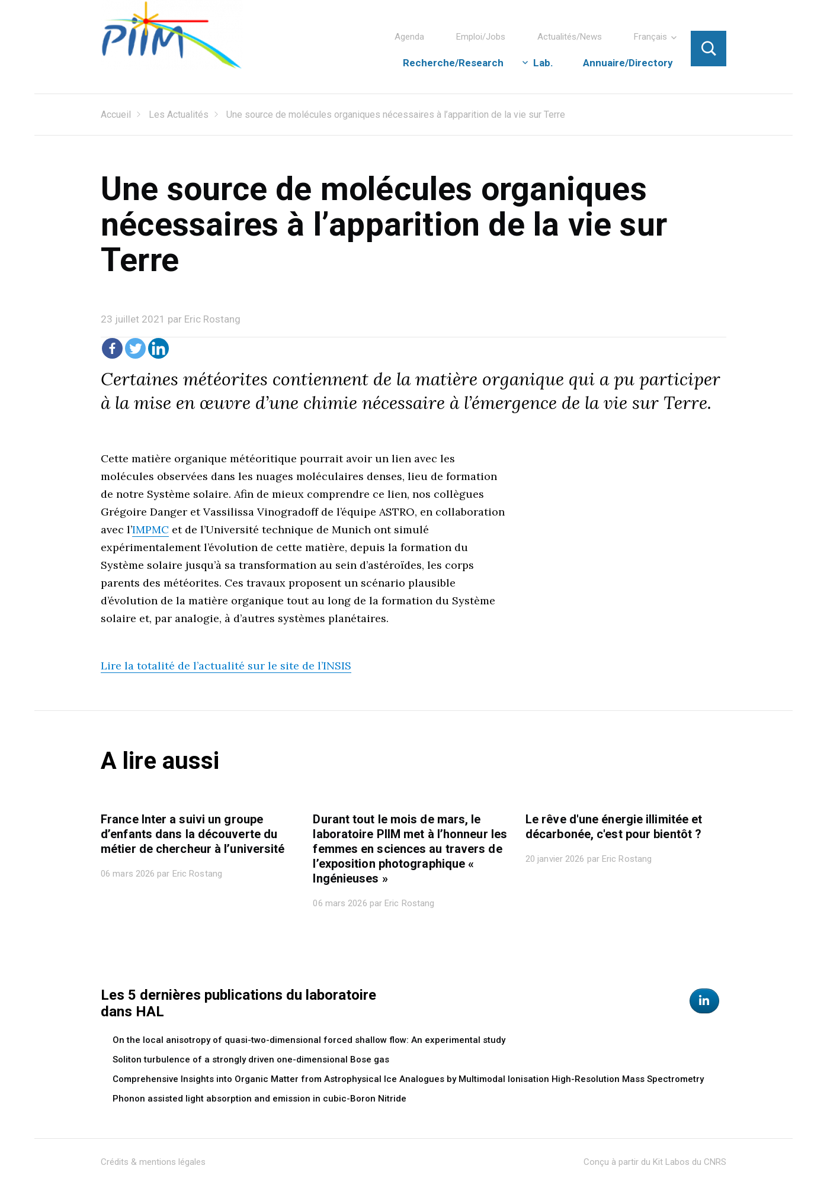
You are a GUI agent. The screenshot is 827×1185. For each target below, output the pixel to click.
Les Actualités (179, 114)
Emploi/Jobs (480, 36)
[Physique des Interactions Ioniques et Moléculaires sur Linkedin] (704, 1000)
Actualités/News (569, 36)
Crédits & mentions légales (153, 1162)
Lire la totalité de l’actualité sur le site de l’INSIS (226, 665)
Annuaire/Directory (628, 63)
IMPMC (150, 529)
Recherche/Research (453, 63)
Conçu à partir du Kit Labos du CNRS (655, 1162)
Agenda (409, 36)
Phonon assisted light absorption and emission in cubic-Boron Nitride (259, 1098)
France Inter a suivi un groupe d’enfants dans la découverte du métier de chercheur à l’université (192, 834)
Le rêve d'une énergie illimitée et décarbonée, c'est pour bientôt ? (613, 826)
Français (650, 36)
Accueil (116, 114)
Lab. (543, 63)
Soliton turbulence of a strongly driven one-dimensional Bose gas (251, 1059)
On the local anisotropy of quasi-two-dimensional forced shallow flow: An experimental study (309, 1040)
